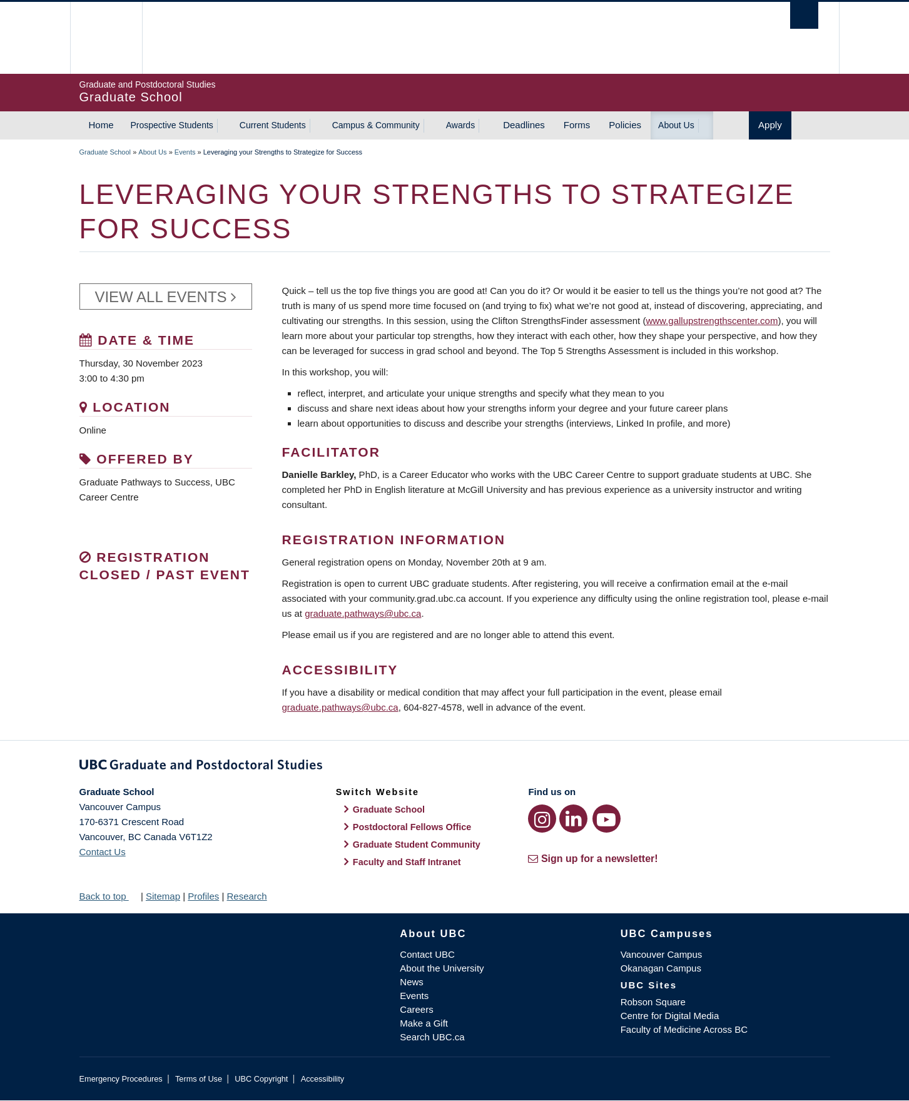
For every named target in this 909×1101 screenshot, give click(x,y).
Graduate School (105, 152)
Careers (416, 1009)
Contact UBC (427, 954)
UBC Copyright (261, 1078)
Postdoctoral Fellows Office (412, 827)
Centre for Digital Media (670, 1015)
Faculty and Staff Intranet (407, 862)
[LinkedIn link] (573, 818)
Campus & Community (376, 125)
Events (185, 152)
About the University (442, 968)
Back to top (108, 896)
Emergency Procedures (121, 1078)
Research (246, 896)
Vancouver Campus (662, 954)
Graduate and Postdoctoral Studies (454, 766)
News (412, 982)
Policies (625, 124)
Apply (770, 124)
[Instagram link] (542, 818)
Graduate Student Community (416, 845)
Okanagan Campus (661, 968)
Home (101, 124)
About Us (676, 125)
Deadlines (524, 124)
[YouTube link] (606, 818)
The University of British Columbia (106, 38)
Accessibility (322, 1078)
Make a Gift (424, 1023)
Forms (577, 124)
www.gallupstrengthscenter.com (712, 320)
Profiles (203, 896)
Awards (460, 125)
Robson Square (653, 1002)
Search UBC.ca (432, 1037)
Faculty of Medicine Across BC (684, 1029)
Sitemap (163, 896)
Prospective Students (172, 125)
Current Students (273, 125)
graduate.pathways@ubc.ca (363, 613)
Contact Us (102, 851)
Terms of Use (198, 1078)
